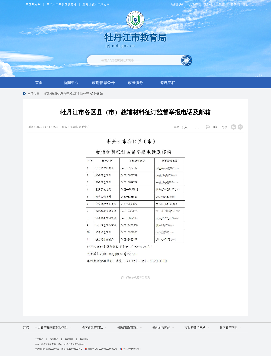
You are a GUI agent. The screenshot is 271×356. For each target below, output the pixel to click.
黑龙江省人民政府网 (96, 4)
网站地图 (84, 339)
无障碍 (193, 4)
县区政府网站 (229, 327)
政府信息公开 (60, 93)
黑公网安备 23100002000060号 (100, 349)
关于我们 (39, 339)
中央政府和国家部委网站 (51, 327)
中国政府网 (33, 4)
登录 (234, 4)
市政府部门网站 (195, 327)
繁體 (222, 4)
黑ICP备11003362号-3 (71, 349)
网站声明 (69, 339)
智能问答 (177, 4)
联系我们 (54, 339)
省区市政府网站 (92, 327)
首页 (46, 93)
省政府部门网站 (127, 327)
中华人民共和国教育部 (61, 4)
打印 (214, 126)
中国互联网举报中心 (131, 349)
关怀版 (208, 4)
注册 (245, 4)
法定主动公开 (80, 93)
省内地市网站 (161, 327)
